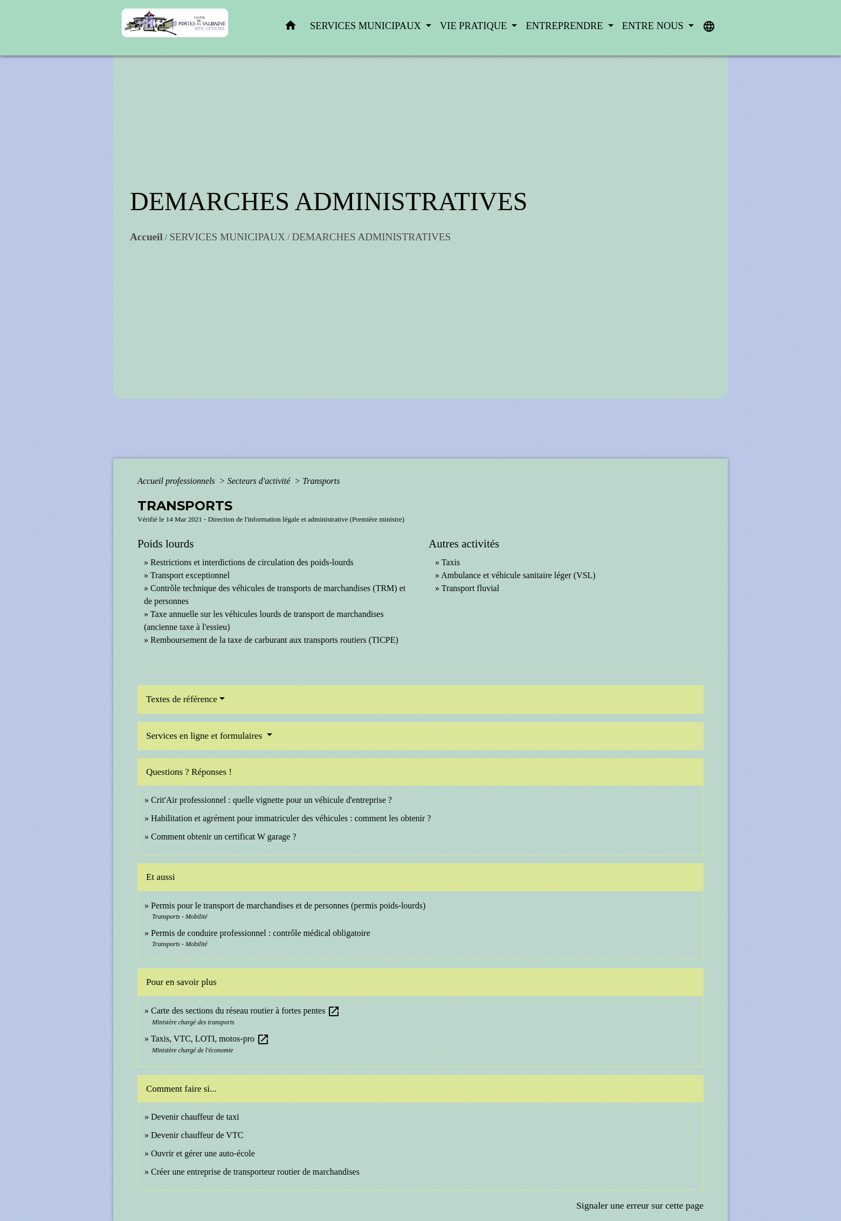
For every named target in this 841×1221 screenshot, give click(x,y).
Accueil (146, 236)
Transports (321, 480)
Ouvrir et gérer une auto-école (203, 1153)
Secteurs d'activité (260, 480)
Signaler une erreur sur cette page (640, 1205)
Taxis (451, 562)
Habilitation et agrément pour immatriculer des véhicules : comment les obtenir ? (291, 818)
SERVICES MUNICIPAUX (227, 236)
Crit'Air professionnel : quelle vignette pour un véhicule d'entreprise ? (271, 799)
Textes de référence (181, 699)
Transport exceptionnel (190, 575)
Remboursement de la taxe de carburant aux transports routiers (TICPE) (274, 639)
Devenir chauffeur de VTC (197, 1135)
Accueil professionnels (177, 480)
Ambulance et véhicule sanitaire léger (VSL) (518, 575)
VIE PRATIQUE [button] (474, 25)
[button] (290, 28)
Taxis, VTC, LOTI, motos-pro (210, 1038)
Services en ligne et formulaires (205, 736)
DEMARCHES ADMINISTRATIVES (371, 236)
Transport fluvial (470, 588)
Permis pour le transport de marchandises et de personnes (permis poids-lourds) (288, 905)
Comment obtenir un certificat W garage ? (224, 836)
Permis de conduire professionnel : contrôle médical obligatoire (260, 933)
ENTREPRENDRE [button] (565, 25)
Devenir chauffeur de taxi (195, 1116)
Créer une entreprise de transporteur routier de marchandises (255, 1171)
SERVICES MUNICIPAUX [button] (366, 25)
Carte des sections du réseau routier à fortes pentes (245, 1010)
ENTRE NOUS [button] (654, 25)
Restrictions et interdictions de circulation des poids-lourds (252, 562)
